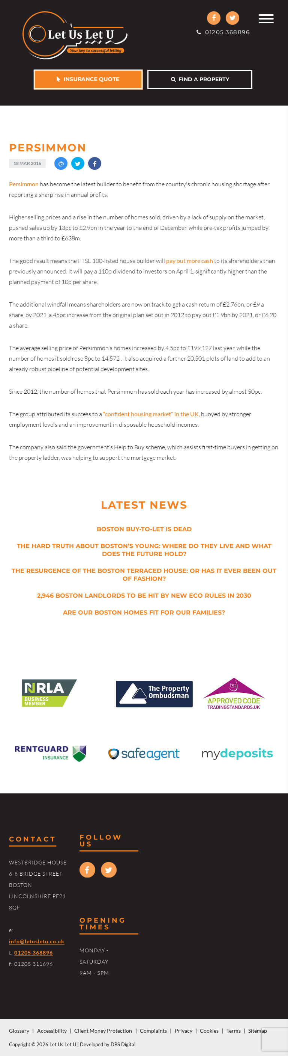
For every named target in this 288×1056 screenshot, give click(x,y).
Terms (233, 1030)
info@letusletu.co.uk (36, 941)
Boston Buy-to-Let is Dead (144, 529)
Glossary (19, 1030)
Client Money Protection (103, 1030)
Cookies (209, 1030)
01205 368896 (223, 32)
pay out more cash (189, 260)
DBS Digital (123, 1044)
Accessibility (52, 1030)
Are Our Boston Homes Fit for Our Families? (144, 612)
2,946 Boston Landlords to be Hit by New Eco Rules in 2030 (144, 595)
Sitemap (257, 1030)
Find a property (200, 79)
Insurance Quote (87, 79)
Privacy (183, 1030)
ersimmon (24, 183)
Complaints (153, 1030)
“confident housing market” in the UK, (151, 413)
